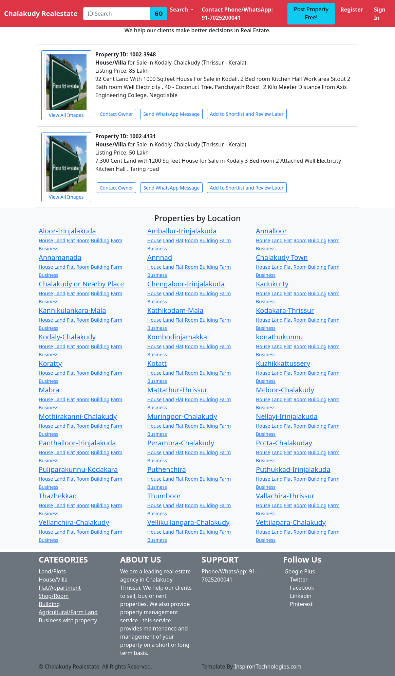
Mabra (49, 389)
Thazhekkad (58, 495)
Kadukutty (272, 283)
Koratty (50, 363)
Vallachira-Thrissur (285, 495)
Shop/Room (54, 596)
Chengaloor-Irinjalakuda (186, 283)
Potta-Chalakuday (284, 442)
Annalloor (271, 230)
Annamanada (60, 257)
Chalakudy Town (282, 257)
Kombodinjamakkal (178, 336)
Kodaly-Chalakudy (67, 336)
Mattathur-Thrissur (177, 389)
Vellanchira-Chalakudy (74, 522)
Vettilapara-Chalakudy (291, 522)
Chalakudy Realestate (41, 13)
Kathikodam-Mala (175, 310)
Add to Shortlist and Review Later (247, 114)
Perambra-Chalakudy (180, 442)
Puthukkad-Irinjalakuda (293, 469)
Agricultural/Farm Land (68, 612)
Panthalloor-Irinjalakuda (77, 442)
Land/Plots (52, 571)
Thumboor (164, 495)
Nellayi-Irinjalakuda (287, 416)
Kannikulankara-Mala (72, 310)
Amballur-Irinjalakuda (182, 230)
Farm (116, 240)
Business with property (68, 620)
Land (59, 240)
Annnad (159, 257)
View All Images (66, 85)
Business (48, 248)
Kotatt (157, 363)
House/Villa (53, 579)
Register (351, 9)
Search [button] (180, 9)
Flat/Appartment (60, 587)
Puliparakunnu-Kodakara (78, 469)
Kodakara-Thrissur (285, 310)
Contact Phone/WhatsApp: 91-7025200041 (237, 13)
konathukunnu (279, 336)
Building (100, 240)
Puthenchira (166, 469)
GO (158, 13)
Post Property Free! (311, 13)
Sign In (379, 13)
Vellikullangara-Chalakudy (188, 522)
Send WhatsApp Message (171, 114)
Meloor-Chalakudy (285, 389)
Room (83, 240)
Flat (71, 240)
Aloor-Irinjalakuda (67, 230)
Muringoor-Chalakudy (182, 416)
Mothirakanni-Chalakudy (78, 416)
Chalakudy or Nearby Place (81, 283)
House (46, 240)
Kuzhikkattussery (283, 363)
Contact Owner (116, 114)
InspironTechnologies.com (267, 666)
